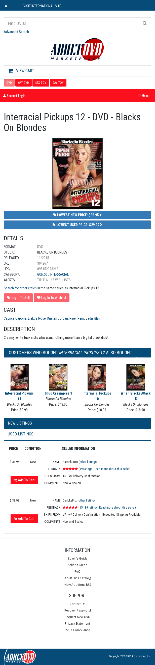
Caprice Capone (15, 318)
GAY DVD (23, 83)
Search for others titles (20, 288)
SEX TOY (40, 83)
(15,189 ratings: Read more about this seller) (107, 507)
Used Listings (20, 434)
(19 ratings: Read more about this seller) (105, 469)
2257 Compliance (77, 630)
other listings (88, 462)
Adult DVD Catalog (77, 578)
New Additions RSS (77, 585)
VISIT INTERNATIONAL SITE (42, 6)
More (140, 358)
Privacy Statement (77, 623)
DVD (9, 83)
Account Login (14, 95)
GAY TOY (58, 83)
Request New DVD (77, 617)
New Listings (20, 423)
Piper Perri (76, 318)
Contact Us (77, 604)
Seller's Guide (77, 565)
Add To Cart (24, 480)
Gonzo (42, 274)
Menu (144, 95)
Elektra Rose (37, 318)
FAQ (77, 571)
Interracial (59, 274)
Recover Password (77, 610)
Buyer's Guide (78, 558)
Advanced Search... (17, 32)
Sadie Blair (93, 318)
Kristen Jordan (57, 318)
